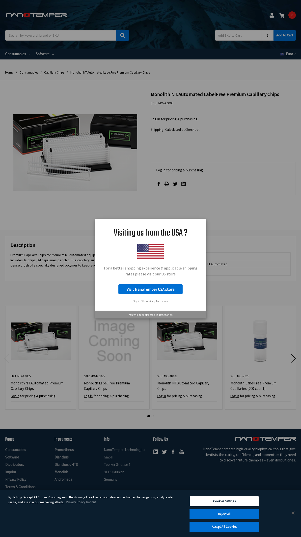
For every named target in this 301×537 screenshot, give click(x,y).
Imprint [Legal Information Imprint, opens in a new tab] (91, 505)
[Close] (293, 516)
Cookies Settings (224, 504)
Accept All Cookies (224, 530)
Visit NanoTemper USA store (150, 289)
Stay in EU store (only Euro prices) (150, 300)
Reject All (224, 517)
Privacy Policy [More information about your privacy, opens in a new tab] (75, 505)
